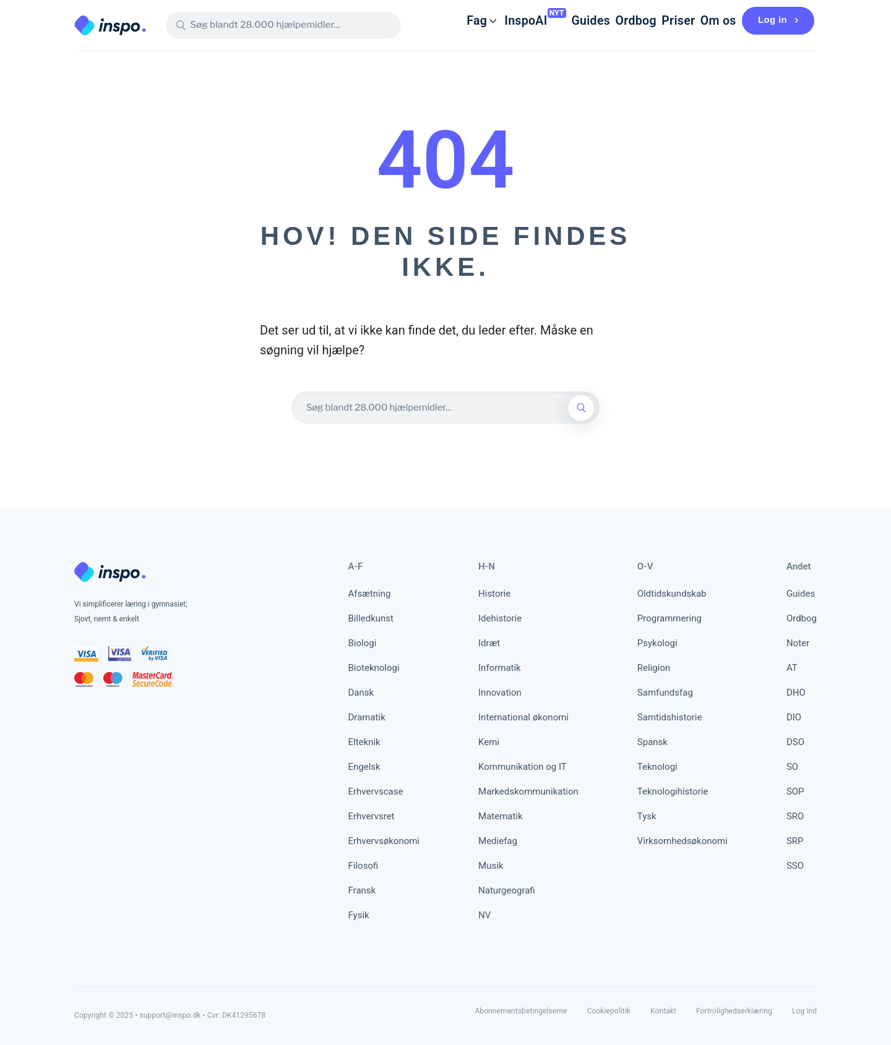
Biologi (362, 643)
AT (792, 667)
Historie (494, 593)
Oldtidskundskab (672, 593)
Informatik (499, 667)
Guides (562, 20)
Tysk (646, 816)
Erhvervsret (371, 816)
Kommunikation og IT (522, 766)
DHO (796, 692)
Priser (662, 20)
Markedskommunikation (528, 791)
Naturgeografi (506, 890)
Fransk (362, 890)
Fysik (358, 915)
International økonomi (523, 717)
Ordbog (613, 20)
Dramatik (366, 717)
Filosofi (363, 865)
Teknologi (657, 766)
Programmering (669, 618)
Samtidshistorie (669, 717)
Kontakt (663, 1011)
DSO (795, 742)
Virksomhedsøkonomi (682, 841)
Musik (490, 865)
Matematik (500, 816)
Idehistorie (500, 618)
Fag (444, 20)
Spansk (652, 742)
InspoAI (492, 20)
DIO (793, 717)
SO (792, 766)
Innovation (500, 692)
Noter (797, 643)
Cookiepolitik (609, 1011)
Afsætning (369, 593)
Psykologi (657, 643)
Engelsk (364, 766)
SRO (795, 816)
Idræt (489, 643)
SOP (795, 791)
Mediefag (497, 841)
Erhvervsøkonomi (384, 841)
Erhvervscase (375, 791)
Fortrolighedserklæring (734, 1011)
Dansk (361, 692)
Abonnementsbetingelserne (521, 1011)
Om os (708, 20)
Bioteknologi (374, 667)
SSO (795, 865)
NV (484, 915)
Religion (653, 667)
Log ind (804, 1011)
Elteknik (364, 742)
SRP (795, 841)
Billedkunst (371, 618)
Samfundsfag (665, 692)
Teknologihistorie (672, 791)
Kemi (488, 742)
